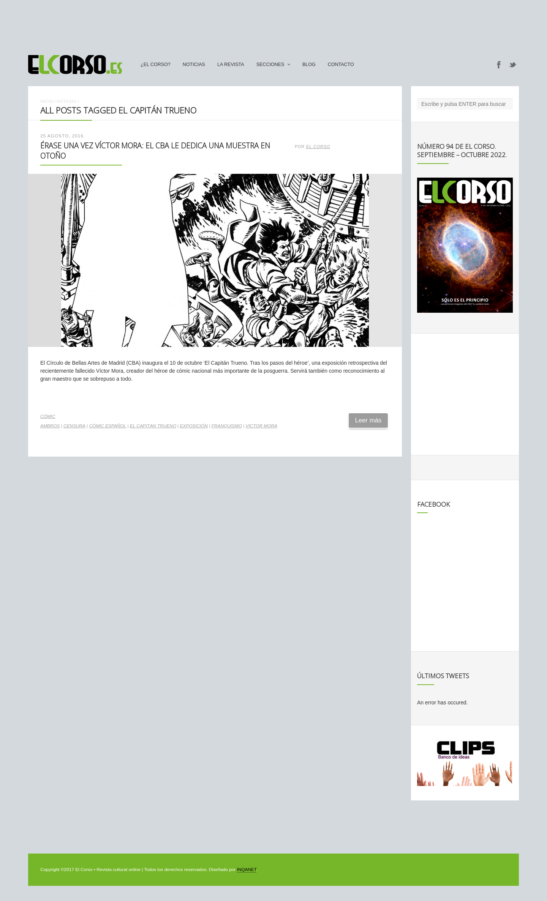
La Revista (230, 64)
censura (74, 425)
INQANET (246, 869)
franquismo (227, 425)
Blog (309, 64)
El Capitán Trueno (153, 425)
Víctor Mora (261, 425)
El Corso (318, 146)
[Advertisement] (273, 24)
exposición (194, 425)
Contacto (341, 64)
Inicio (46, 101)
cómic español (107, 425)
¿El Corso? (156, 64)
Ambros (50, 425)
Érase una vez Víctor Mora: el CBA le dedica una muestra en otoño (155, 150)
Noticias (194, 64)
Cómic (47, 416)
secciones (270, 64)
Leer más (368, 420)
